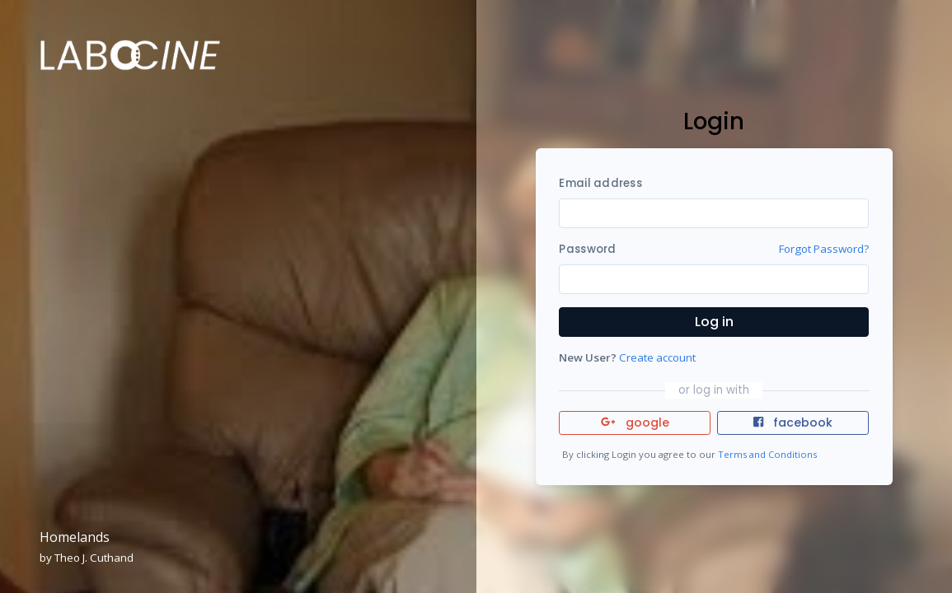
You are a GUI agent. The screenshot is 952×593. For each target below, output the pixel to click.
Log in (714, 321)
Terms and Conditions (767, 454)
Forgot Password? (824, 248)
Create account (657, 357)
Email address (600, 183)
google (635, 422)
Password (587, 249)
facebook (792, 422)
